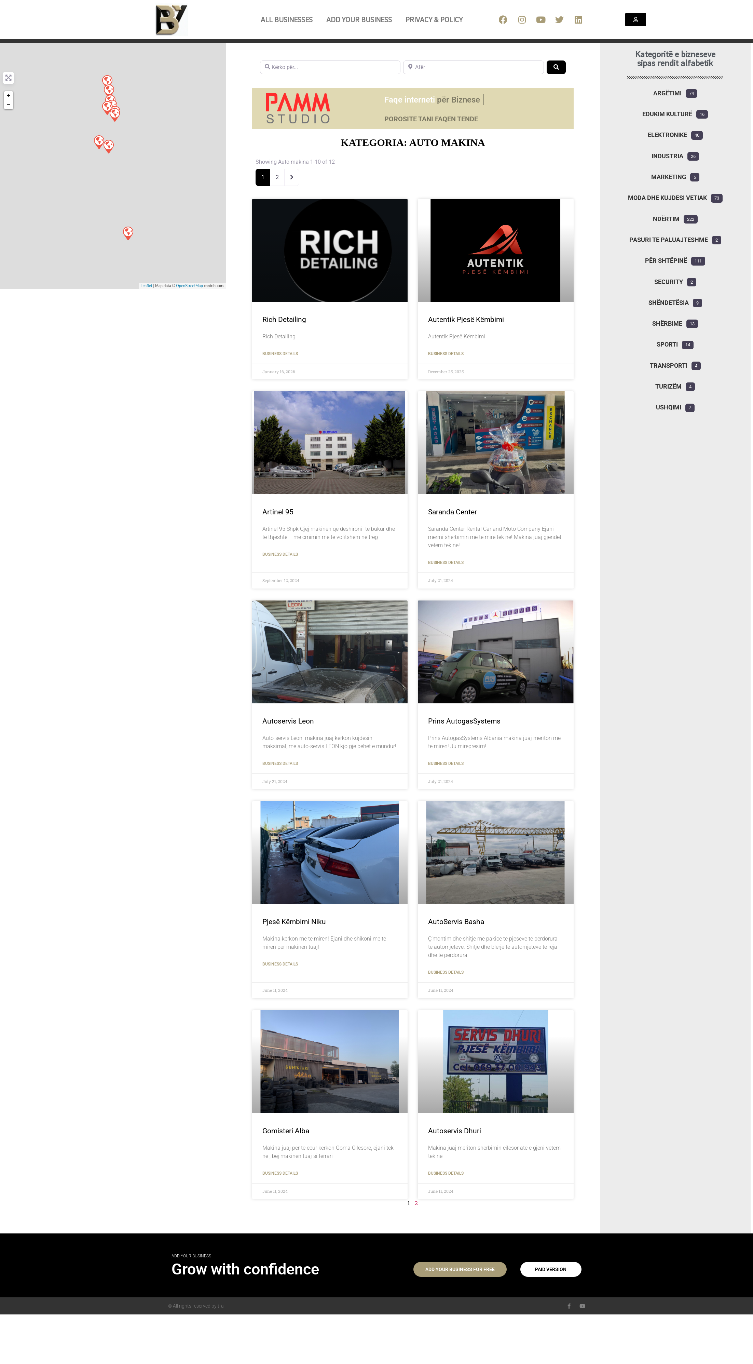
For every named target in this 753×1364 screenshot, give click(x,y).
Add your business (359, 19)
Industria (667, 156)
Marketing (668, 176)
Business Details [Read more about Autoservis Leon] (280, 763)
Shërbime (667, 323)
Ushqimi (668, 407)
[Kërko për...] (330, 67)
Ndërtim (666, 218)
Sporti (667, 344)
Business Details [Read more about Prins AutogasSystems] (446, 763)
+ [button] (9, 96)
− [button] (9, 104)
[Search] (556, 67)
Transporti (668, 365)
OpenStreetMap (189, 285)
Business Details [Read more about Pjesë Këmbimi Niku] (280, 964)
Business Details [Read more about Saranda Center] (446, 562)
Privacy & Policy (434, 19)
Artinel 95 (277, 512)
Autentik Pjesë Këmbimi (466, 319)
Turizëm (668, 386)
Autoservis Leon (288, 721)
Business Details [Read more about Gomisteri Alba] (280, 1173)
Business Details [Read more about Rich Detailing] (280, 353)
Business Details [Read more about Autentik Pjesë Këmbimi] (446, 353)
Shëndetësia (668, 302)
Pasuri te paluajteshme (668, 239)
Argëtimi (667, 93)
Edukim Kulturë (667, 114)
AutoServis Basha (456, 922)
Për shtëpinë (666, 260)
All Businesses (287, 19)
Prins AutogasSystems (464, 721)
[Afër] (473, 67)
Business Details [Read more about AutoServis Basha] (446, 972)
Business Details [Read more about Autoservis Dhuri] (446, 1173)
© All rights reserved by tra (196, 1306)
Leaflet (146, 285)
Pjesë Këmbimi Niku (294, 922)
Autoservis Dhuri (454, 1131)
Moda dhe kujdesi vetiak (667, 197)
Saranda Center (452, 512)
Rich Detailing (284, 319)
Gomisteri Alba (285, 1131)
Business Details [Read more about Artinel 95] (280, 554)
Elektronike (667, 134)
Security (668, 281)
